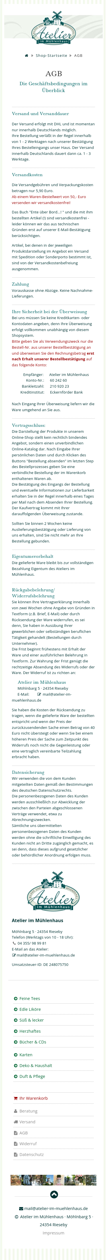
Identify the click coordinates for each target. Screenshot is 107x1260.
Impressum (53, 1233)
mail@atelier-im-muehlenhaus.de (46, 955)
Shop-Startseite (51, 55)
